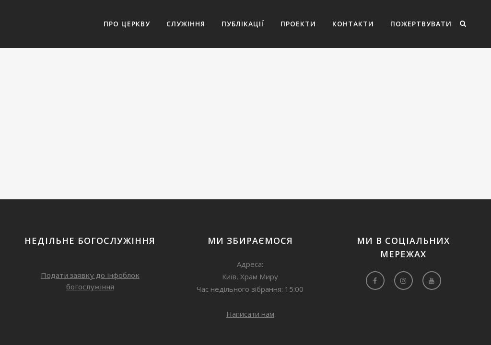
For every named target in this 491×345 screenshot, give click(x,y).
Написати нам (250, 314)
